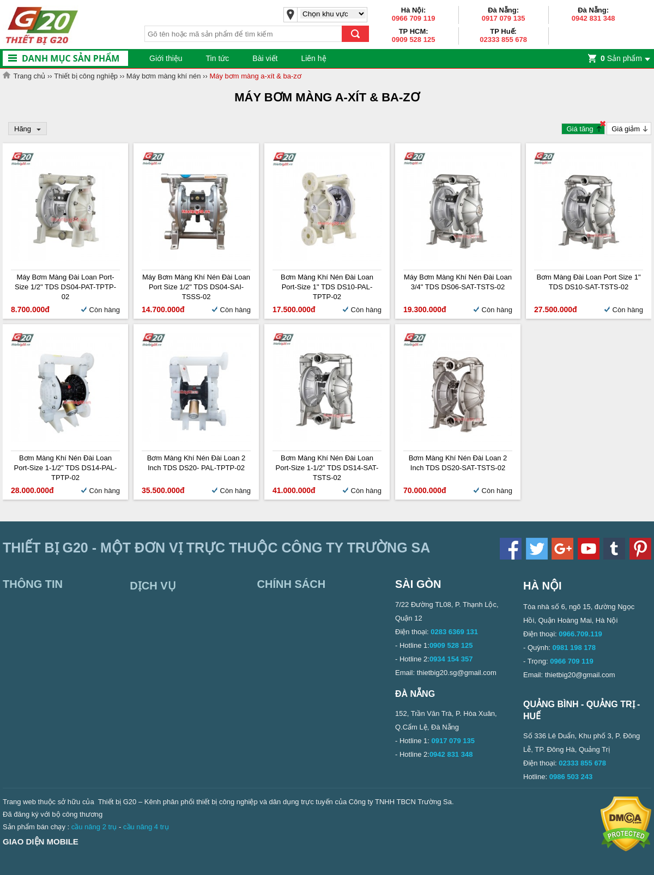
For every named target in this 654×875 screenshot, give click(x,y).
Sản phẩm (621, 58)
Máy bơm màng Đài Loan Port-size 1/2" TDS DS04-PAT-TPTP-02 (65, 287)
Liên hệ (313, 58)
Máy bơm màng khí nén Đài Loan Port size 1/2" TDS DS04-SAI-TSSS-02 (196, 287)
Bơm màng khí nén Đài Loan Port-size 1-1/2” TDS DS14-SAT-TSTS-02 (327, 468)
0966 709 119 (413, 18)
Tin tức (217, 58)
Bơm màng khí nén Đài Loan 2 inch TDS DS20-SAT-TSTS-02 (458, 463)
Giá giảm (625, 129)
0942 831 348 (593, 18)
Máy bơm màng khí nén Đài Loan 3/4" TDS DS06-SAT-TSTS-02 (458, 282)
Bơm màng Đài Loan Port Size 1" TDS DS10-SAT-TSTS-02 (588, 282)
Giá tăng (579, 129)
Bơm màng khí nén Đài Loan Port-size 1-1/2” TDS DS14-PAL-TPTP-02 (65, 468)
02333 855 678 (503, 39)
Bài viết (264, 58)
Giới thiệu (166, 58)
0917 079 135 (503, 18)
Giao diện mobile (40, 841)
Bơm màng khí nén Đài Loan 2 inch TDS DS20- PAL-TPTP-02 (196, 463)
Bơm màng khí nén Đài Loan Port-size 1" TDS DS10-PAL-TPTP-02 (327, 287)
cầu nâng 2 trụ (94, 827)
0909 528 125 (413, 39)
